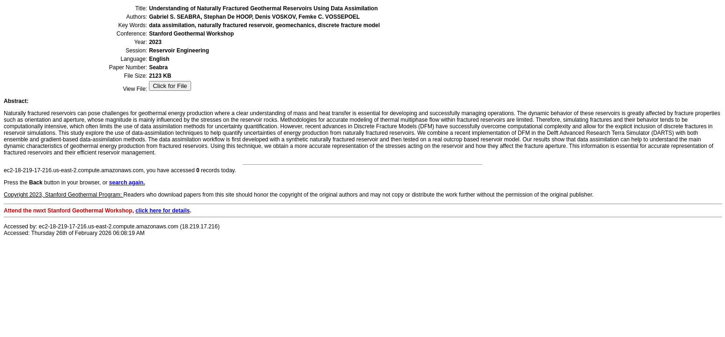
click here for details (162, 210)
